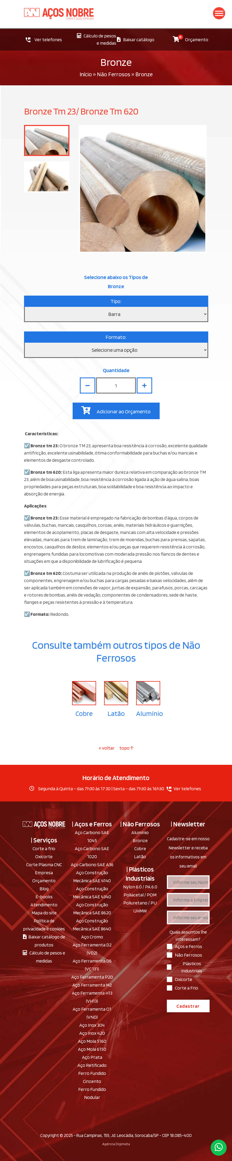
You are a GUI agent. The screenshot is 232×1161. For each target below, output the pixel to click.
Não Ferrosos (113, 74)
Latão (116, 713)
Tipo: (116, 301)
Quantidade (116, 370)
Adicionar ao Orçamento (116, 410)
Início (86, 74)
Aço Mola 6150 (92, 1049)
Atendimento (43, 904)
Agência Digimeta (116, 1144)
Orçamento (190, 38)
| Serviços (44, 840)
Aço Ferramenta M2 (92, 985)
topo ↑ (126, 748)
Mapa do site (44, 912)
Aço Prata (92, 1057)
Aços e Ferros (188, 946)
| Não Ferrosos (140, 824)
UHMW (140, 911)
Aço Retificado (92, 1065)
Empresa (44, 872)
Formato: (116, 337)
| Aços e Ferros (92, 824)
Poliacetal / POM (140, 895)
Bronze (140, 840)
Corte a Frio (186, 988)
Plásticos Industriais (191, 967)
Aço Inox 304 (92, 1025)
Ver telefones (44, 40)
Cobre (84, 713)
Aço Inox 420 (92, 1033)
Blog (44, 888)
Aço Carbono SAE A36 (92, 864)
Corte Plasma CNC (44, 864)
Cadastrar (188, 1006)
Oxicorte (44, 856)
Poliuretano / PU (140, 903)
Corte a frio (44, 848)
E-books (44, 896)
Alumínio (149, 713)
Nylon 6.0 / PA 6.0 (140, 886)
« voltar (107, 748)
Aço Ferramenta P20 (92, 977)
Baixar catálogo (135, 39)
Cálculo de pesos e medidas (96, 39)
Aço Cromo (92, 937)
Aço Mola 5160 (92, 1041)
